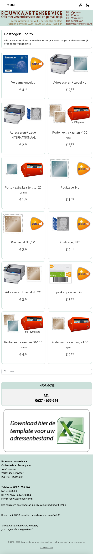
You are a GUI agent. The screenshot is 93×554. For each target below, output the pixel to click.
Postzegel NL (70, 187)
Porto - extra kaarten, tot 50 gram (69, 344)
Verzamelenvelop (23, 82)
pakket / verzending (69, 292)
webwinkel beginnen (63, 542)
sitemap (44, 542)
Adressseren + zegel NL (69, 82)
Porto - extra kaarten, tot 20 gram (23, 190)
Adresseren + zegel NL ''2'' (23, 292)
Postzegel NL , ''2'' (23, 242)
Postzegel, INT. (70, 242)
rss (50, 542)
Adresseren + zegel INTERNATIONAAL (23, 135)
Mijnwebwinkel (46, 548)
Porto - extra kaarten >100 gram (69, 135)
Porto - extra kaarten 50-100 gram (23, 344)
